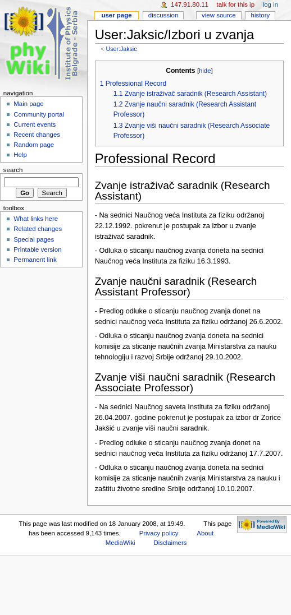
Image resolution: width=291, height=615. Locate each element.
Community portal (38, 114)
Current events (34, 124)
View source (218, 15)
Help (20, 154)
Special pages (33, 239)
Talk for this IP (235, 4)
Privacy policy (159, 533)
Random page (33, 144)
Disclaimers (170, 542)
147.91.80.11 (189, 4)
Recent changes (36, 134)
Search (13, 170)
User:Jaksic (121, 48)
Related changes (37, 228)
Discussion (163, 15)
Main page (28, 103)
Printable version (37, 249)
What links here (35, 218)
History (260, 15)
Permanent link (34, 259)
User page (116, 15)
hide (205, 70)
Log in (270, 4)
